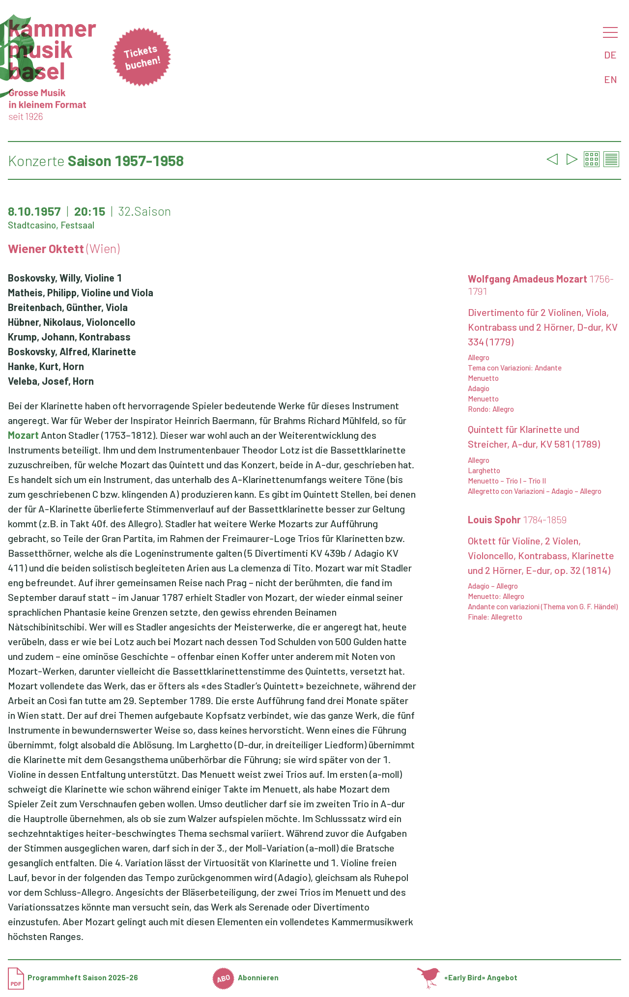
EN (610, 79)
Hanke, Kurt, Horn (46, 366)
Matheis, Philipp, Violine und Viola (80, 292)
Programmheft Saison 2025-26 (73, 977)
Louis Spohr (517, 519)
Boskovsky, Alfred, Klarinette (72, 351)
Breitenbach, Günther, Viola (68, 307)
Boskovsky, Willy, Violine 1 (65, 278)
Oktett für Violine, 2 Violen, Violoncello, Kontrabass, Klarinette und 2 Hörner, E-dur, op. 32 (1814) (541, 555)
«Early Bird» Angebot (467, 977)
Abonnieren (245, 977)
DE (610, 54)
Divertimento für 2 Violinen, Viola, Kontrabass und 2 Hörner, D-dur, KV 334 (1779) (543, 326)
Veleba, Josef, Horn (51, 381)
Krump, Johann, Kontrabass (69, 336)
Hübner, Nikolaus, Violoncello (72, 322)
